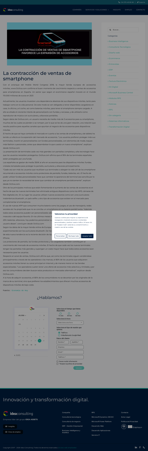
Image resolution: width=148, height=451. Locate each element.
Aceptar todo (87, 236)
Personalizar (60, 236)
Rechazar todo (73, 236)
